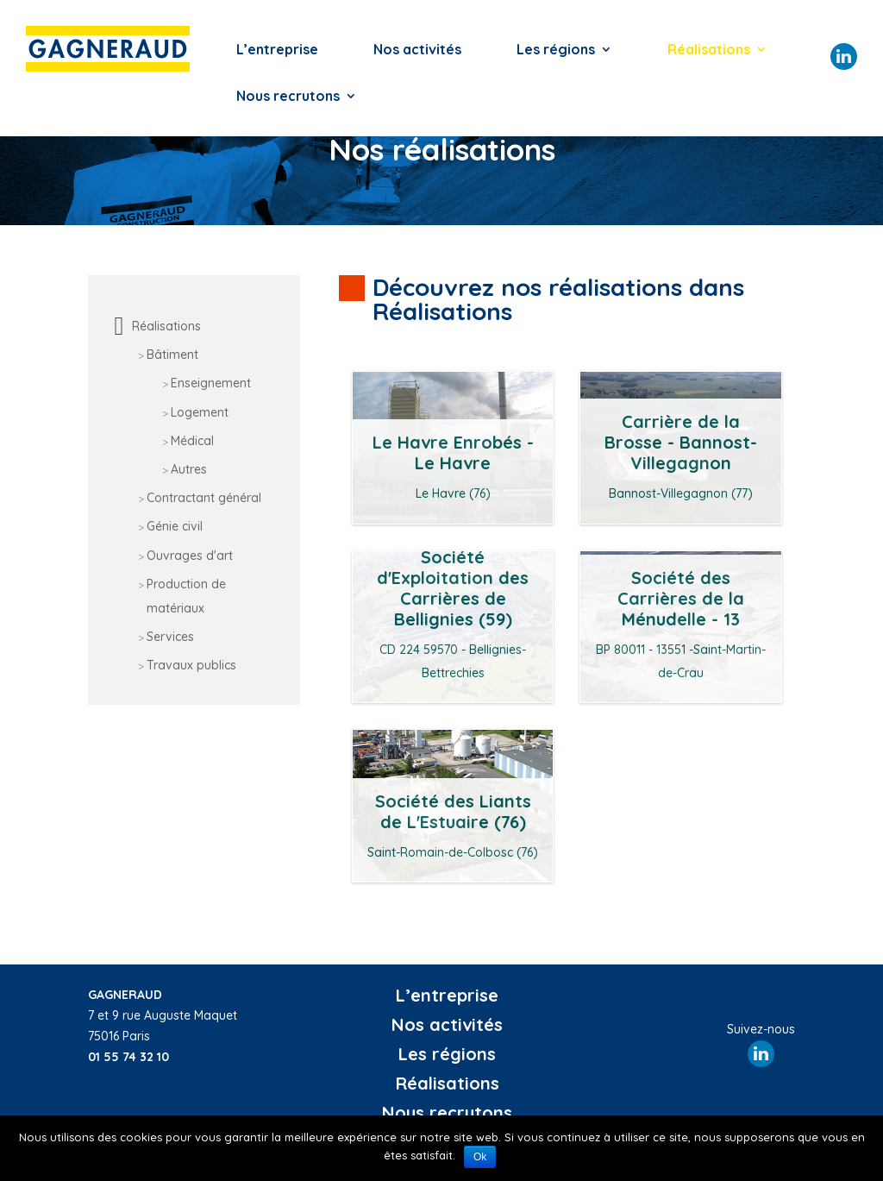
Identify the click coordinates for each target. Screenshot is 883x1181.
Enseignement (211, 383)
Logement (200, 412)
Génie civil (175, 526)
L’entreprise (277, 50)
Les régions (556, 50)
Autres (189, 469)
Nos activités (417, 50)
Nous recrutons (288, 97)
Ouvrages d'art (190, 555)
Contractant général (204, 498)
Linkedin (843, 56)
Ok (479, 1157)
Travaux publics (191, 665)
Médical (192, 441)
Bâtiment (172, 354)
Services (170, 636)
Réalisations (708, 50)
